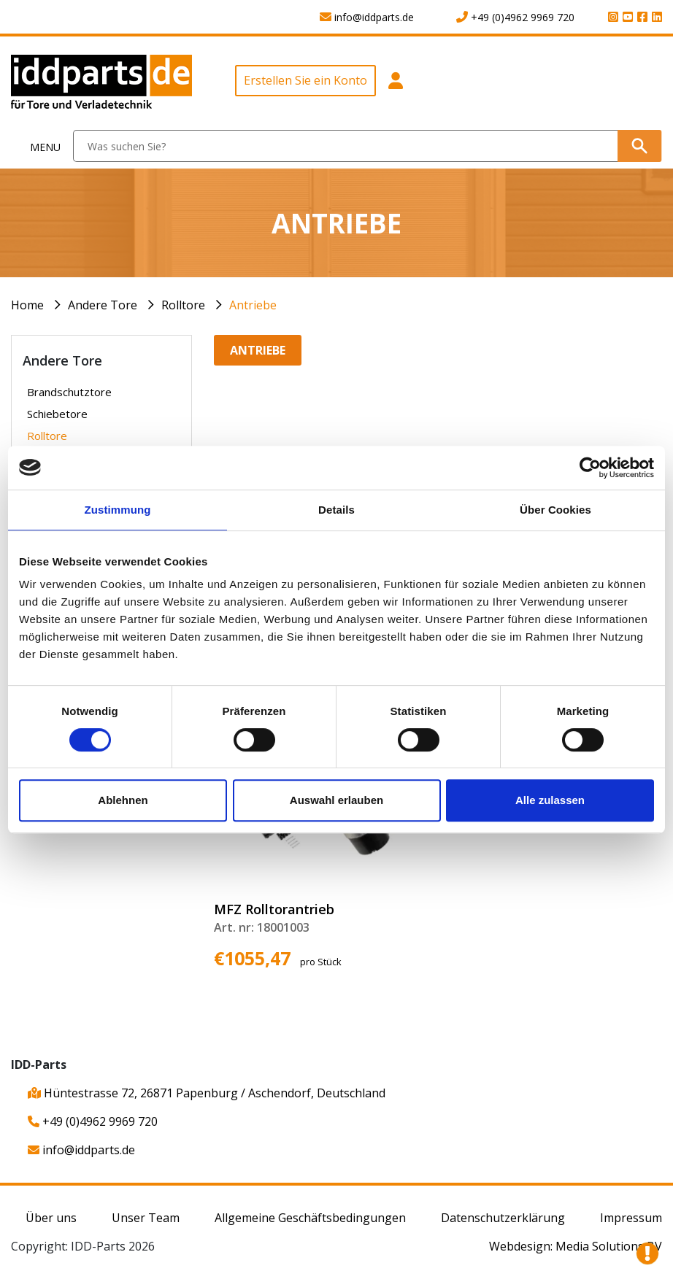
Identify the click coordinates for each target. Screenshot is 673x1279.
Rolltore (183, 305)
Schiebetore (57, 413)
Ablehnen (122, 800)
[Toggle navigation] (37, 146)
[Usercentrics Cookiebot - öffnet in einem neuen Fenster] (590, 468)
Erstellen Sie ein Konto (305, 80)
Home (27, 305)
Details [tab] (336, 509)
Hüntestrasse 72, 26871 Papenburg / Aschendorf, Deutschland (206, 1093)
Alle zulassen (550, 800)
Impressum (631, 1218)
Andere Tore (102, 305)
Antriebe (253, 305)
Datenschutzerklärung (503, 1218)
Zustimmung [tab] (118, 509)
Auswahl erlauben (336, 800)
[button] (395, 88)
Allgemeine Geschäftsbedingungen (310, 1218)
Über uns (51, 1218)
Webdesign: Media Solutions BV (575, 1246)
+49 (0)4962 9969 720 (93, 1121)
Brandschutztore (69, 392)
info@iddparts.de (81, 1150)
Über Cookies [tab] (555, 509)
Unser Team (146, 1218)
